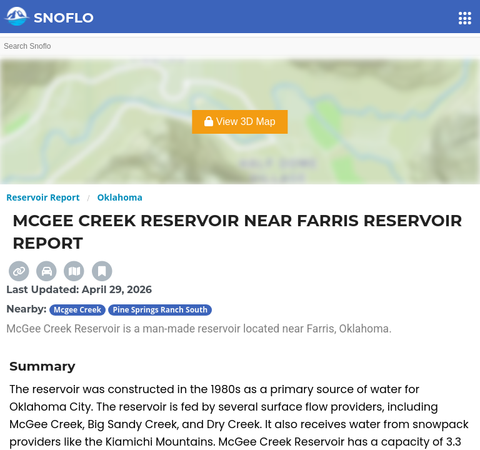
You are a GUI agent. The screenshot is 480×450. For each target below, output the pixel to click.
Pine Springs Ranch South (160, 309)
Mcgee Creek (77, 309)
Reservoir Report (42, 197)
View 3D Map (239, 121)
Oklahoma (119, 197)
